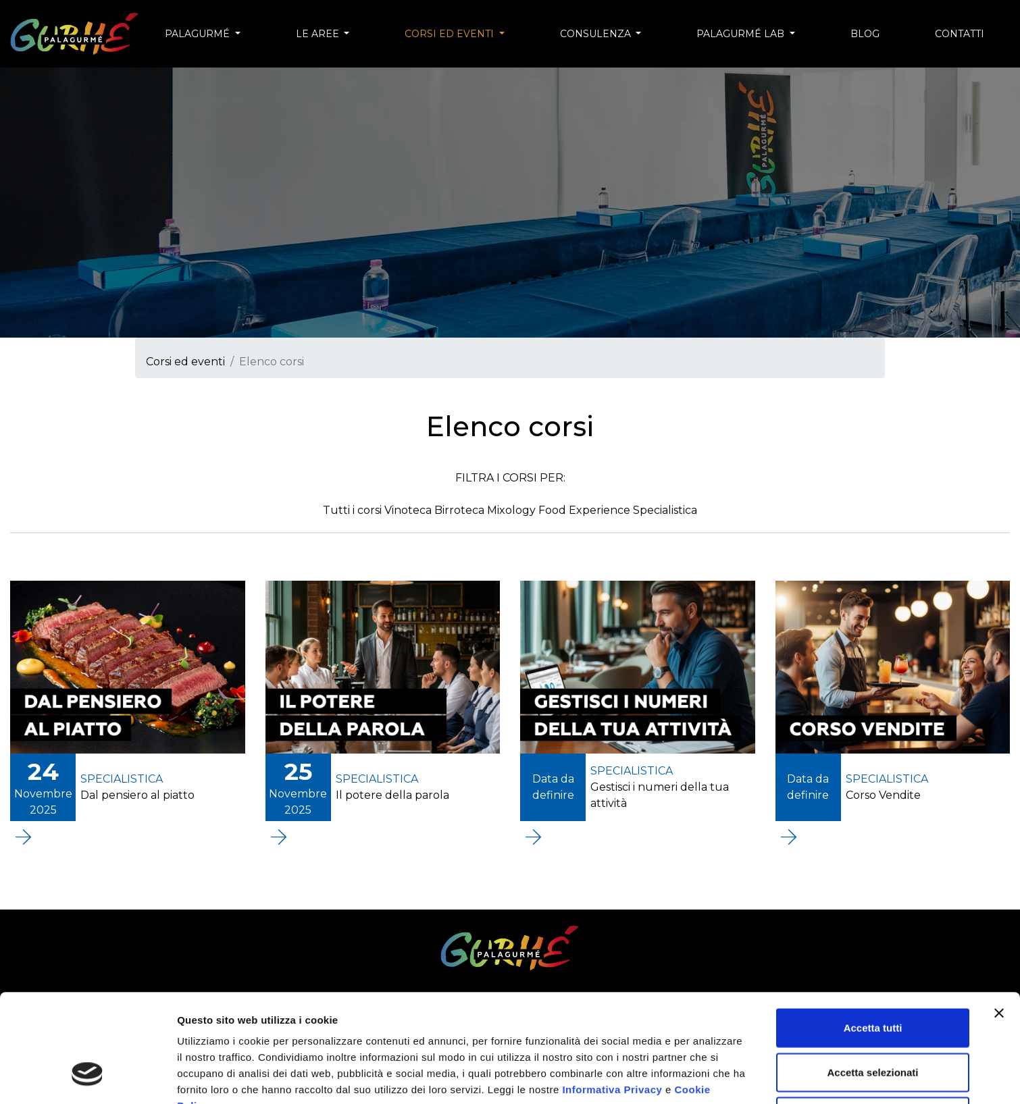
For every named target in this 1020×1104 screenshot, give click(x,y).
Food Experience (585, 510)
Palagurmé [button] (198, 34)
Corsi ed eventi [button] (450, 34)
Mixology (512, 510)
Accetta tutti (873, 935)
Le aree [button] (319, 34)
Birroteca (460, 510)
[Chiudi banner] (999, 920)
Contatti (959, 34)
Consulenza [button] (597, 34)
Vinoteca (409, 510)
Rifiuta (873, 1023)
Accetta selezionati (872, 979)
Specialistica (665, 510)
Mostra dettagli (213, 1077)
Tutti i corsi (353, 510)
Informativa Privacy (612, 997)
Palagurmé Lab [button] (741, 34)
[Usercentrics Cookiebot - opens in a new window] (87, 1078)
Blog (864, 34)
